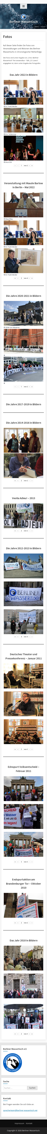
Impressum (19, 1123)
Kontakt (29, 1123)
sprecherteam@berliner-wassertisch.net (20, 1110)
